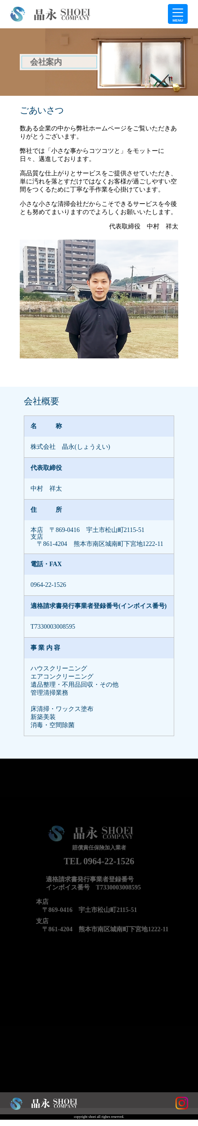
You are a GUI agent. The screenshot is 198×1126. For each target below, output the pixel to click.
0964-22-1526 (48, 584)
